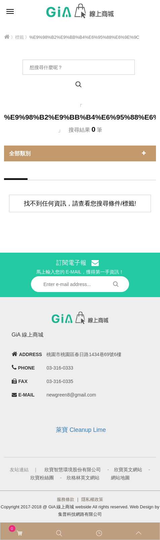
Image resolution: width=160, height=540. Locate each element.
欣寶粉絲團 (42, 477)
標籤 (19, 37)
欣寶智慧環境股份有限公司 (72, 469)
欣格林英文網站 (83, 477)
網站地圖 (120, 477)
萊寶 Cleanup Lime (81, 429)
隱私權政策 (92, 499)
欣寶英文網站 (128, 469)
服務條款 (65, 499)
